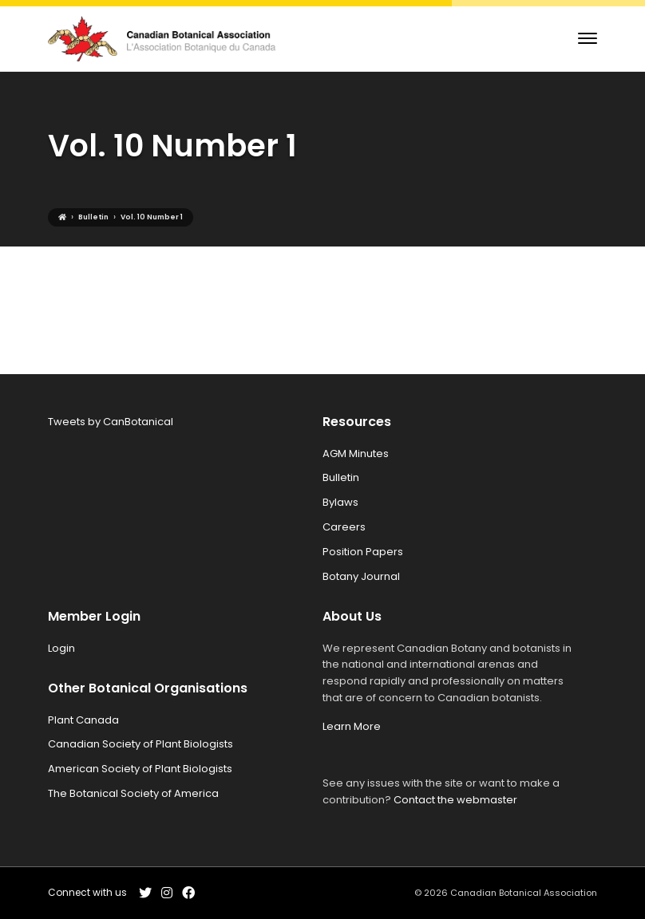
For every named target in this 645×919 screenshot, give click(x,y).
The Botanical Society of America (133, 793)
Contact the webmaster (455, 799)
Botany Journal (361, 576)
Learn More (351, 726)
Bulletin (340, 477)
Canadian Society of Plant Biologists (140, 743)
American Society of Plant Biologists (140, 768)
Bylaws (340, 502)
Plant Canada (83, 720)
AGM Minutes (355, 453)
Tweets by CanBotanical (110, 421)
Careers (344, 526)
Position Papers (362, 551)
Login (61, 648)
